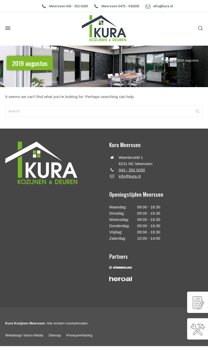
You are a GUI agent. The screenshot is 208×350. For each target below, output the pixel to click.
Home (169, 60)
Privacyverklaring (79, 335)
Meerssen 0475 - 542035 (120, 6)
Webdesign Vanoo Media (24, 335)
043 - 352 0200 (132, 170)
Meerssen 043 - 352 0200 (68, 6)
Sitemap (54, 335)
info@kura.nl (163, 6)
